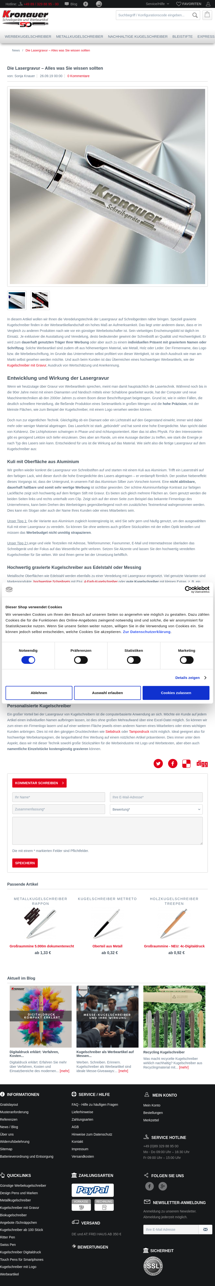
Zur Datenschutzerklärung (147, 632)
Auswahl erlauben (107, 693)
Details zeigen (187, 678)
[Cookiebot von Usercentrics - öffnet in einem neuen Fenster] (188, 589)
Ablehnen (39, 693)
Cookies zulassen (176, 693)
